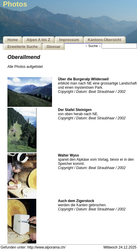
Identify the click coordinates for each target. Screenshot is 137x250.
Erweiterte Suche (22, 47)
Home (12, 40)
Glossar (54, 47)
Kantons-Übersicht (104, 40)
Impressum (69, 40)
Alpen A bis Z (38, 40)
